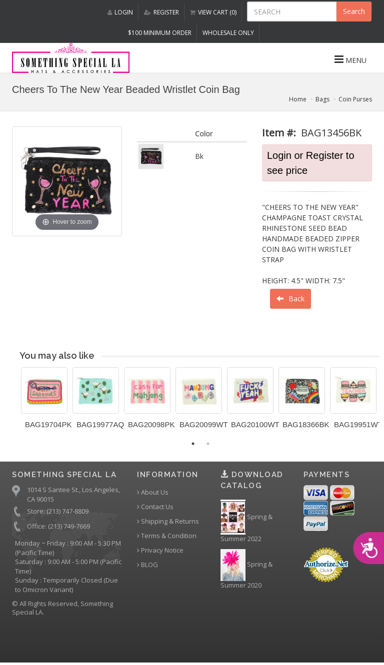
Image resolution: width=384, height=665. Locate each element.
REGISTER (161, 12)
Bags (323, 99)
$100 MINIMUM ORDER (160, 32)
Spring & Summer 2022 (246, 522)
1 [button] (193, 444)
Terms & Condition (166, 536)
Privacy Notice (160, 550)
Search (354, 11)
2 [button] (208, 444)
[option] (44, 401)
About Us (152, 492)
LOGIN (120, 12)
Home (297, 99)
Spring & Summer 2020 (246, 569)
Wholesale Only (228, 32)
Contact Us (155, 507)
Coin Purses (355, 99)
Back (290, 298)
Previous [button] (13, 404)
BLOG (147, 565)
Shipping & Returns (168, 521)
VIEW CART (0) (213, 12)
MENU (350, 59)
